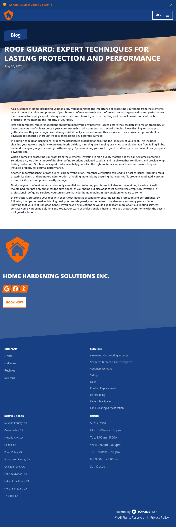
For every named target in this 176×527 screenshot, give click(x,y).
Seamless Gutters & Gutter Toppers (111, 362)
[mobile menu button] (163, 15)
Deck (93, 381)
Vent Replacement (101, 368)
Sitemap (10, 378)
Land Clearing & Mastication (107, 408)
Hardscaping (97, 394)
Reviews (9, 370)
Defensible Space (100, 401)
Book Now (14, 302)
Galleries (10, 363)
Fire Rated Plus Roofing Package (109, 355)
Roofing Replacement (103, 388)
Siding (94, 375)
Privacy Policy (159, 518)
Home (8, 356)
